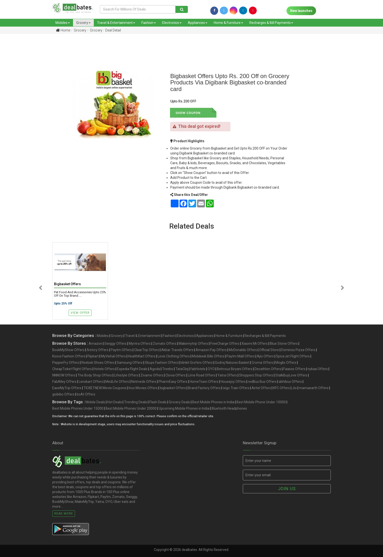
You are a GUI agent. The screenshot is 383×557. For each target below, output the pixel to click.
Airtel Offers (261, 388)
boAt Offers (86, 394)
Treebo (167, 369)
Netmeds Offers (143, 382)
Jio (294, 388)
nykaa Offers (318, 369)
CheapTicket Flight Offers (72, 369)
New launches (301, 11)
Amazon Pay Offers (211, 350)
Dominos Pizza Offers (298, 350)
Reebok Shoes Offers (98, 363)
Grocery (83, 23)
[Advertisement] (28, 114)
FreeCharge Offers (224, 343)
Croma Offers (262, 363)
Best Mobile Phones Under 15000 (77, 408)
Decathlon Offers (268, 369)
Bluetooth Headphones (229, 408)
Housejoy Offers (233, 382)
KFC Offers (281, 388)
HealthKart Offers (141, 356)
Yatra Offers (227, 375)
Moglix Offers (285, 363)
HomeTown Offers (204, 382)
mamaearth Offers (314, 388)
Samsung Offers (130, 363)
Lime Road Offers (201, 375)
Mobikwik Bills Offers (208, 356)
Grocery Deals (179, 402)
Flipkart (93, 356)
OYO (211, 369)
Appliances (197, 23)
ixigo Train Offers (236, 388)
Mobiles (62, 23)
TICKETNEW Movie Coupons (105, 388)
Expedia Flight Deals (132, 369)
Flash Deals (158, 402)
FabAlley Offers (64, 382)
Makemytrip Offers (193, 343)
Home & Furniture (228, 23)
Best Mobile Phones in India (213, 402)
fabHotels (197, 369)
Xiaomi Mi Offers (255, 343)
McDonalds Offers (243, 350)
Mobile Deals (95, 402)
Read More (63, 513)
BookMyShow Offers (68, 350)
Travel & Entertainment (116, 23)
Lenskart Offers (91, 382)
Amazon (95, 343)
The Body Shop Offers (94, 375)
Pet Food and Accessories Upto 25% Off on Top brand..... (80, 294)
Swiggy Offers (115, 343)
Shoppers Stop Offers (256, 375)
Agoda (155, 369)
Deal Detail (113, 30)
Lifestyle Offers (126, 375)
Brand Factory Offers (204, 388)
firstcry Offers (97, 350)
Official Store (269, 350)
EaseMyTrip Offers (66, 388)
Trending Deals (135, 402)
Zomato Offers (164, 343)
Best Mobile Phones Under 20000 (131, 408)
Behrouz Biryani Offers (234, 369)
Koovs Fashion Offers (68, 356)
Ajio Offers (265, 356)
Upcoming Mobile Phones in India (184, 408)
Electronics (171, 23)
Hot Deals (114, 402)
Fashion (148, 23)
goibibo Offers (63, 394)
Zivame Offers (151, 375)
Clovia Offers (175, 375)
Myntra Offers (140, 343)
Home (63, 30)
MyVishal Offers (113, 356)
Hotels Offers (104, 369)
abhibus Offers (290, 382)
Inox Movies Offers (143, 388)
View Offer (80, 312)
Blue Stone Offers (284, 343)
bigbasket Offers (173, 388)
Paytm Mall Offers (240, 356)
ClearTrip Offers (146, 350)
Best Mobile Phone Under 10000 (261, 402)
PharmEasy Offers (173, 382)
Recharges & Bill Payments (271, 23)
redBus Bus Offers (262, 382)
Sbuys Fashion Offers (161, 363)
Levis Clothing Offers (174, 356)
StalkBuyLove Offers (291, 375)
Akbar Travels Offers (177, 350)
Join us (287, 488)
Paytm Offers (121, 350)
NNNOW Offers (63, 375)
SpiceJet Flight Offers (293, 356)
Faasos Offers (294, 369)
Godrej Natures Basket (232, 363)
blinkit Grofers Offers (196, 363)
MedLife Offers (117, 382)
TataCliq (181, 369)
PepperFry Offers (65, 363)
